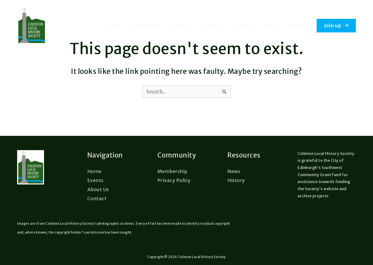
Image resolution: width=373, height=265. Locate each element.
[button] (336, 25)
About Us (245, 26)
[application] (189, 26)
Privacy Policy (174, 180)
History (213, 26)
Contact (297, 26)
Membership (146, 26)
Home (114, 26)
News (271, 26)
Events (181, 26)
